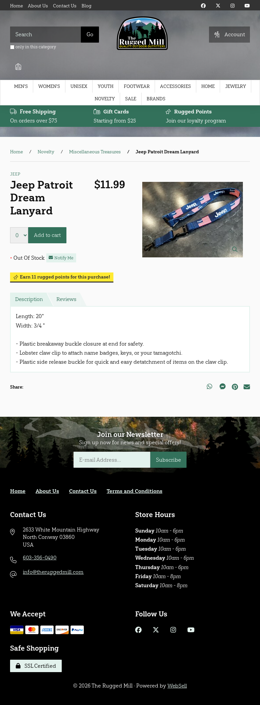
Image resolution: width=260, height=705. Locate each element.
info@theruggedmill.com (54, 572)
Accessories (175, 86)
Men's (21, 86)
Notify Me (61, 257)
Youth (105, 86)
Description (29, 299)
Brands (156, 99)
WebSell (177, 686)
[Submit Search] (90, 35)
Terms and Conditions (135, 491)
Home (16, 6)
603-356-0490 (40, 557)
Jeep (15, 174)
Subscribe (168, 460)
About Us (38, 6)
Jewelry (235, 86)
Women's (49, 86)
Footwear (137, 86)
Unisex (78, 86)
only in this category (33, 46)
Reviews (68, 299)
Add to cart (47, 235)
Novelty (105, 99)
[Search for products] (45, 35)
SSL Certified (36, 666)
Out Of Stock (27, 258)
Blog (87, 6)
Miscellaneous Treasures (95, 152)
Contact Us (64, 6)
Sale (130, 99)
